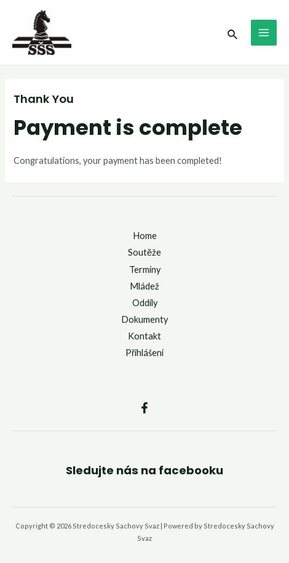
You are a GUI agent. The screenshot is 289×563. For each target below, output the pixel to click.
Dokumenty (144, 319)
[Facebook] (144, 407)
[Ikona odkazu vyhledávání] (233, 32)
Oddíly (144, 303)
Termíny (144, 269)
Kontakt (144, 336)
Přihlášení (144, 352)
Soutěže (144, 252)
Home (145, 235)
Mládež (144, 286)
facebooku (191, 470)
